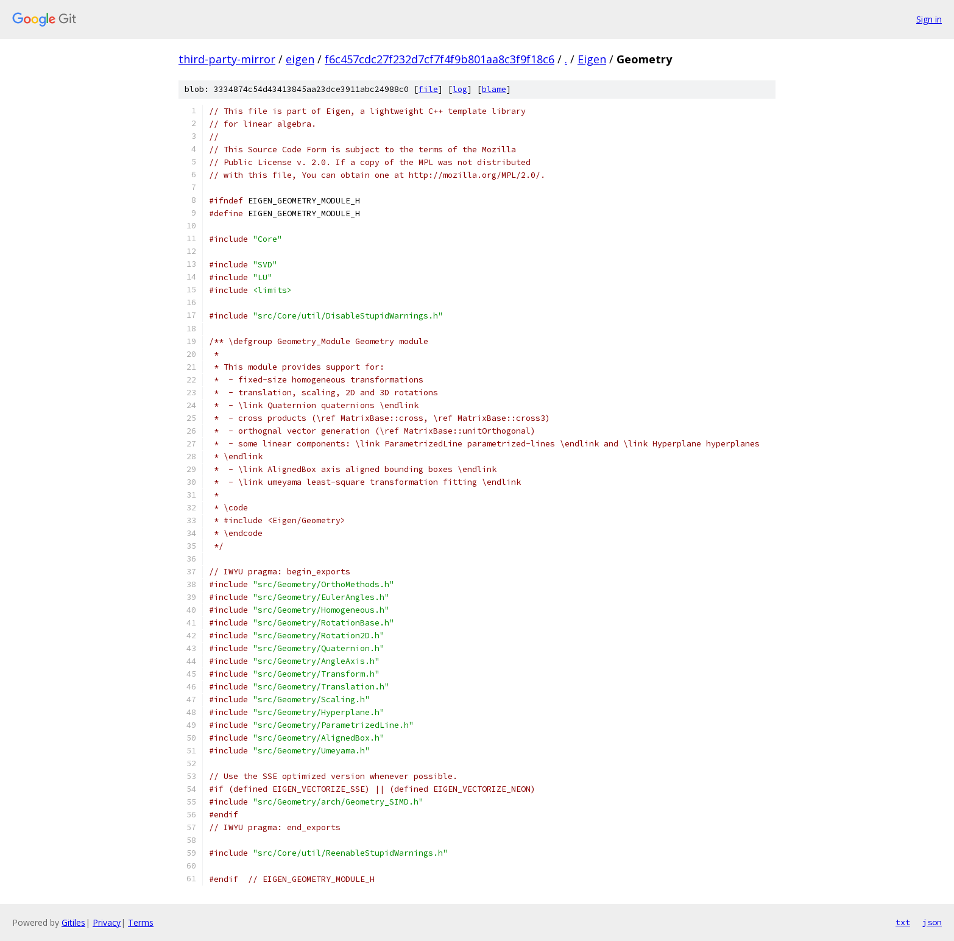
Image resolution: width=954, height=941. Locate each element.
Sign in (929, 19)
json (932, 922)
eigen (300, 59)
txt (903, 922)
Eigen (592, 59)
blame (494, 89)
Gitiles (73, 922)
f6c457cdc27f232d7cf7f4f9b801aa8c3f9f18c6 (439, 59)
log (460, 89)
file (428, 89)
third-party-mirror (226, 59)
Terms (141, 922)
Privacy (107, 922)
